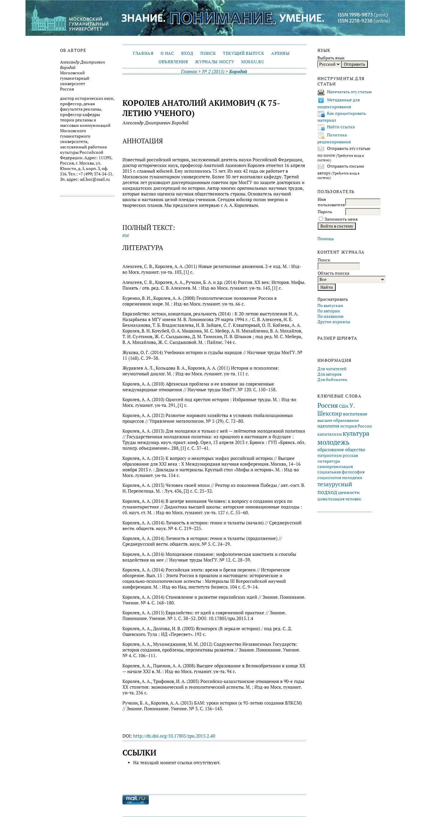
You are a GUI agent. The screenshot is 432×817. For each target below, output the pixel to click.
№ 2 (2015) (213, 71)
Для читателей (331, 368)
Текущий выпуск (243, 53)
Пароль (325, 211)
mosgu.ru (252, 61)
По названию (330, 316)
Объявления (173, 61)
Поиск (208, 53)
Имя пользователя (331, 202)
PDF (125, 235)
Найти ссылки (341, 127)
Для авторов (329, 374)
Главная (143, 53)
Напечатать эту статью (349, 91)
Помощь (325, 238)
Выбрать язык (331, 58)
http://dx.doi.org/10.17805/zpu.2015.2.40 (174, 736)
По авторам (328, 311)
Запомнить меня (341, 219)
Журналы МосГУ (214, 61)
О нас (167, 53)
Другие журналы (333, 321)
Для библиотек (332, 379)
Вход (187, 53)
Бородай (238, 71)
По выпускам (330, 305)
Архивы (280, 53)
